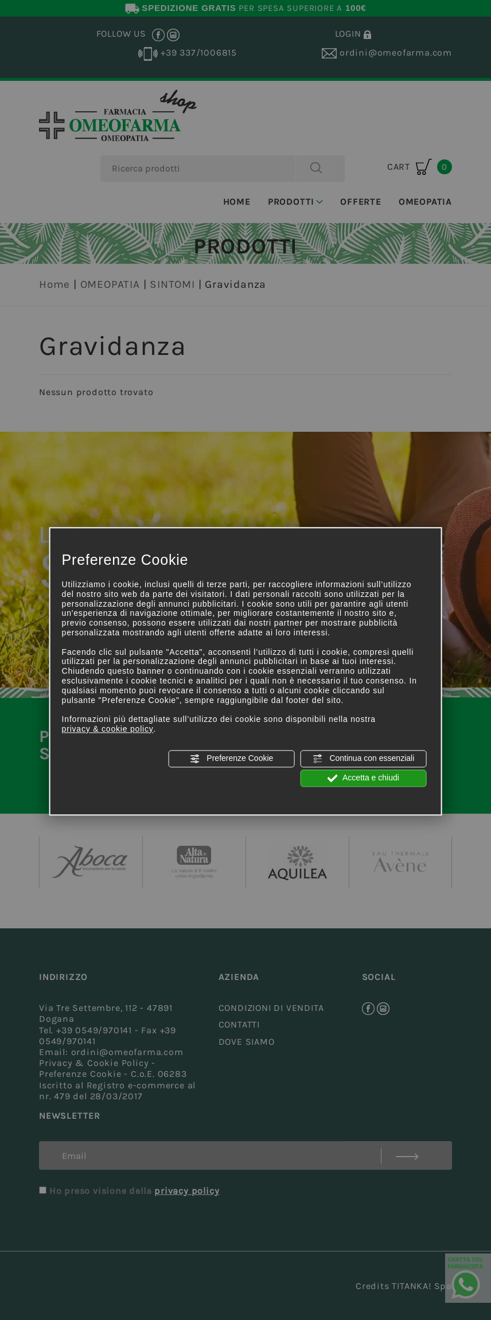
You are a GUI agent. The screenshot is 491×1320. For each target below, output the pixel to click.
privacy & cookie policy (108, 728)
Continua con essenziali (364, 758)
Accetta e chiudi (363, 778)
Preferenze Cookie (231, 758)
